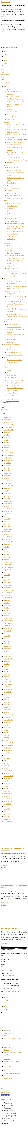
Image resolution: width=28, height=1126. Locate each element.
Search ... (3, 402)
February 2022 (8, 529)
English (6, 51)
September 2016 (8, 689)
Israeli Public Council (13, 221)
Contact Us (7, 1059)
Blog (8, 211)
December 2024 (8, 453)
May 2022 (6, 521)
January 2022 (8, 532)
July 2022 (6, 516)
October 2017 (7, 656)
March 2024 (7, 470)
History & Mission (12, 206)
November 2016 (8, 684)
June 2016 (7, 697)
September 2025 (9, 430)
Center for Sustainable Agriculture (17, 140)
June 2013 (7, 783)
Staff (8, 216)
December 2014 (8, 743)
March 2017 (7, 674)
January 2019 (8, 618)
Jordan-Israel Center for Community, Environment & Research (15, 147)
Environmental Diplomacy (11, 188)
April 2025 (7, 442)
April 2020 (6, 580)
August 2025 (7, 432)
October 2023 (7, 483)
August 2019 (7, 600)
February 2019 (8, 615)
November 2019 (8, 593)
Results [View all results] (2, 407)
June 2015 (7, 727)
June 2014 (7, 758)
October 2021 (7, 539)
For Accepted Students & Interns (16, 117)
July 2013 (6, 781)
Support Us (10, 185)
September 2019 (8, 598)
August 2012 (7, 804)
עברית (5, 54)
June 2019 (7, 605)
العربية (5, 56)
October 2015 (7, 717)
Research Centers (9, 1033)
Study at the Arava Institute (15, 91)
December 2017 (8, 651)
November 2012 (8, 799)
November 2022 (8, 509)
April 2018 (6, 641)
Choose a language (6, 47)
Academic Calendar (12, 112)
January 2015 (8, 740)
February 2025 (8, 448)
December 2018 (8, 621)
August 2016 (7, 692)
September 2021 (8, 542)
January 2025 (8, 450)
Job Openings (11, 239)
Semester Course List (13, 114)
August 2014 (7, 753)
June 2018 (7, 636)
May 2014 (6, 760)
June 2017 (7, 666)
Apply (8, 89)
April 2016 (6, 702)
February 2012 (8, 819)
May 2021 (6, 552)
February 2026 (8, 417)
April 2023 (6, 496)
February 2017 (8, 676)
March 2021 (7, 557)
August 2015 (7, 722)
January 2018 (8, 649)
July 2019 (6, 603)
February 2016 (8, 707)
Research (6, 122)
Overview (9, 190)
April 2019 (6, 610)
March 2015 (7, 735)
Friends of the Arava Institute (15, 224)
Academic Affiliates (12, 234)
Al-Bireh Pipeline (11, 193)
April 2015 (6, 732)
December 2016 (8, 682)
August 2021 (7, 544)
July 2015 (6, 725)
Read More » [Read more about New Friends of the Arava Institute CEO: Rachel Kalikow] (4, 865)
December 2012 (8, 796)
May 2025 (6, 440)
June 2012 (7, 809)
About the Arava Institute (14, 203)
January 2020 (8, 587)
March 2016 (7, 704)
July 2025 (6, 435)
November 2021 (8, 537)
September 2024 (8, 460)
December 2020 (8, 565)
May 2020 (6, 577)
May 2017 (6, 669)
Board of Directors (12, 218)
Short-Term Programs (13, 96)
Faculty (9, 213)
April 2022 (7, 524)
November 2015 (8, 715)
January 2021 (8, 562)
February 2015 (8, 738)
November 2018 (8, 623)
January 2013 (8, 794)
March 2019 (7, 613)
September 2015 (8, 720)
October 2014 (7, 748)
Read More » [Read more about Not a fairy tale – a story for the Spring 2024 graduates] (4, 902)
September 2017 (8, 659)
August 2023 (7, 488)
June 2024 (7, 465)
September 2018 (8, 628)
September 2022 (9, 511)
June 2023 (7, 493)
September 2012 (8, 801)
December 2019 (8, 590)
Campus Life (10, 109)
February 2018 (8, 646)
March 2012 (7, 816)
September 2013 (8, 778)
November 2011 (8, 822)
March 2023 (7, 498)
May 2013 (6, 786)
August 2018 (7, 631)
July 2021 (6, 547)
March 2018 (7, 643)
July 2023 (6, 491)
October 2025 (8, 427)
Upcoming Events (12, 236)
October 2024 (7, 458)
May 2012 (6, 811)
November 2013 (8, 776)
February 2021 (8, 560)
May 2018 (6, 638)
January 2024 (8, 475)
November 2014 (8, 745)
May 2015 (6, 730)
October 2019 (7, 595)
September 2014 (8, 750)
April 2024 (6, 468)
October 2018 (7, 626)
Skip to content (5, 2)
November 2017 (8, 654)
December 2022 (8, 506)
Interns (6, 995)
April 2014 (6, 763)
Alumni (6, 165)
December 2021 (8, 534)
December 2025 (8, 422)
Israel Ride (7, 1041)
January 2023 (8, 503)
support (3, 14)
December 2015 (8, 712)
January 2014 (8, 771)
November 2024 (8, 455)
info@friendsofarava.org (11, 991)
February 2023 (8, 501)
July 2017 (6, 664)
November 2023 (8, 481)
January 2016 (8, 710)
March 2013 (7, 791)
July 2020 (6, 572)
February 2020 (8, 585)
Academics (7, 86)
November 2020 (8, 567)
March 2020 (7, 582)
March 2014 (7, 766)
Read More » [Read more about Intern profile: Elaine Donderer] (4, 943)
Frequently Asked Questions (12, 1061)
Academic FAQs (11, 119)
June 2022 (7, 519)
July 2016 (6, 694)
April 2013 (6, 788)
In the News (10, 208)
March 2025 (7, 445)
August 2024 (7, 463)
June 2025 (7, 437)
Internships (10, 94)
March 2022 (7, 526)
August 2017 (7, 661)
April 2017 (6, 671)
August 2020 (7, 570)
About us (6, 1036)
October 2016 (7, 687)
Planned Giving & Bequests (15, 226)
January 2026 (8, 420)
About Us (6, 201)
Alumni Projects (11, 183)
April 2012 (6, 814)
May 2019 (6, 608)
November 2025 (8, 425)
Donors (6, 1000)
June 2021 (7, 549)
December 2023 (8, 478)
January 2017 (8, 679)
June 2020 (7, 575)
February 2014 (8, 768)
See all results (4, 409)
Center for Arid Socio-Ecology (15, 142)
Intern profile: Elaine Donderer (10, 928)
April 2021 (6, 554)
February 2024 (8, 473)
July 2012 (6, 806)
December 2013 (8, 773)
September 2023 (8, 486)
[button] (5, 1095)
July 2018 (6, 633)
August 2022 (7, 514)
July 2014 (6, 755)
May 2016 (6, 699)
